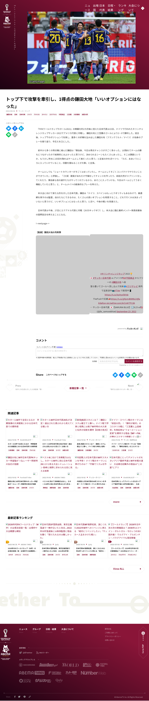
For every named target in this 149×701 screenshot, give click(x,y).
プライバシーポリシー (113, 637)
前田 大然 (85, 114)
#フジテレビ (132, 286)
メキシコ (18, 555)
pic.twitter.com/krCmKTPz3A (120, 302)
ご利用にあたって (111, 633)
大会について (133, 6)
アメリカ (36, 114)
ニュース (85, 6)
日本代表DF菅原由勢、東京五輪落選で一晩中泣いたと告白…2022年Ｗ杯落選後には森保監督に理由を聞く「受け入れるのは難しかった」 (56, 549)
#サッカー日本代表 (102, 277)
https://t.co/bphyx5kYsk (116, 294)
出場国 (93, 6)
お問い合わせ (110, 640)
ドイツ (29, 114)
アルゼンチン (132, 555)
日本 (15, 114)
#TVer (117, 290)
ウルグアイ (122, 555)
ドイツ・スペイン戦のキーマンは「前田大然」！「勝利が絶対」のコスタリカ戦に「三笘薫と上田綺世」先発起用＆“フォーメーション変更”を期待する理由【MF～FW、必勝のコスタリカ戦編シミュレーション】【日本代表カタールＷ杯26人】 (126, 445)
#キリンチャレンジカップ (112, 273)
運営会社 (108, 629)
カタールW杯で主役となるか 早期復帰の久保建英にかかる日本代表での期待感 (22, 445)
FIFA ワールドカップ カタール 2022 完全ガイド (41, 7)
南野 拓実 (53, 488)
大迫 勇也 (115, 488)
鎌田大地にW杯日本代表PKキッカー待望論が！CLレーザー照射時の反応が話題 (22, 482)
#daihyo (102, 302)
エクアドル (53, 114)
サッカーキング (24, 111)
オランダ (65, 555)
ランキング (122, 6)
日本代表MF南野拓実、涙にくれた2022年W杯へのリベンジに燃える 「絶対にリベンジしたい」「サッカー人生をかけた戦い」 (91, 549)
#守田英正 (129, 277)
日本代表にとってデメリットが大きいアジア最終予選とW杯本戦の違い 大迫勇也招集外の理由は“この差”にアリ (126, 482)
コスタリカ (115, 450)
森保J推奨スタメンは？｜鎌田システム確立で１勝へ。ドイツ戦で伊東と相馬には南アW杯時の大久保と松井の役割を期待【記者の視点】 (91, 445)
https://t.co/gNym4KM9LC (123, 298)
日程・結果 (111, 6)
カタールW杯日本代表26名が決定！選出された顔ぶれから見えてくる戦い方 (57, 445)
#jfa (138, 298)
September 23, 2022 (126, 311)
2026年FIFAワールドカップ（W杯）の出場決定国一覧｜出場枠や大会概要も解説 (22, 549)
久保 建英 (77, 114)
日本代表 (101, 6)
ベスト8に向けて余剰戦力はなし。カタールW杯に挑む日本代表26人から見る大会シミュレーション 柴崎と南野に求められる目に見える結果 (57, 482)
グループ (36, 631)
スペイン (44, 114)
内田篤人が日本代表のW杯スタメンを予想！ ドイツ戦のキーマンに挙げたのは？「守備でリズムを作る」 (92, 482)
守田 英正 (62, 114)
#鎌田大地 (116, 282)
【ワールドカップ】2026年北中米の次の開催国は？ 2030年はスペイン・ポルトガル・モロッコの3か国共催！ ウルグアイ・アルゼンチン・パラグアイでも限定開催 (124, 549)
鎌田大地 (9, 114)
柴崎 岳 (45, 488)
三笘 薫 (69, 114)
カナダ (10, 555)
